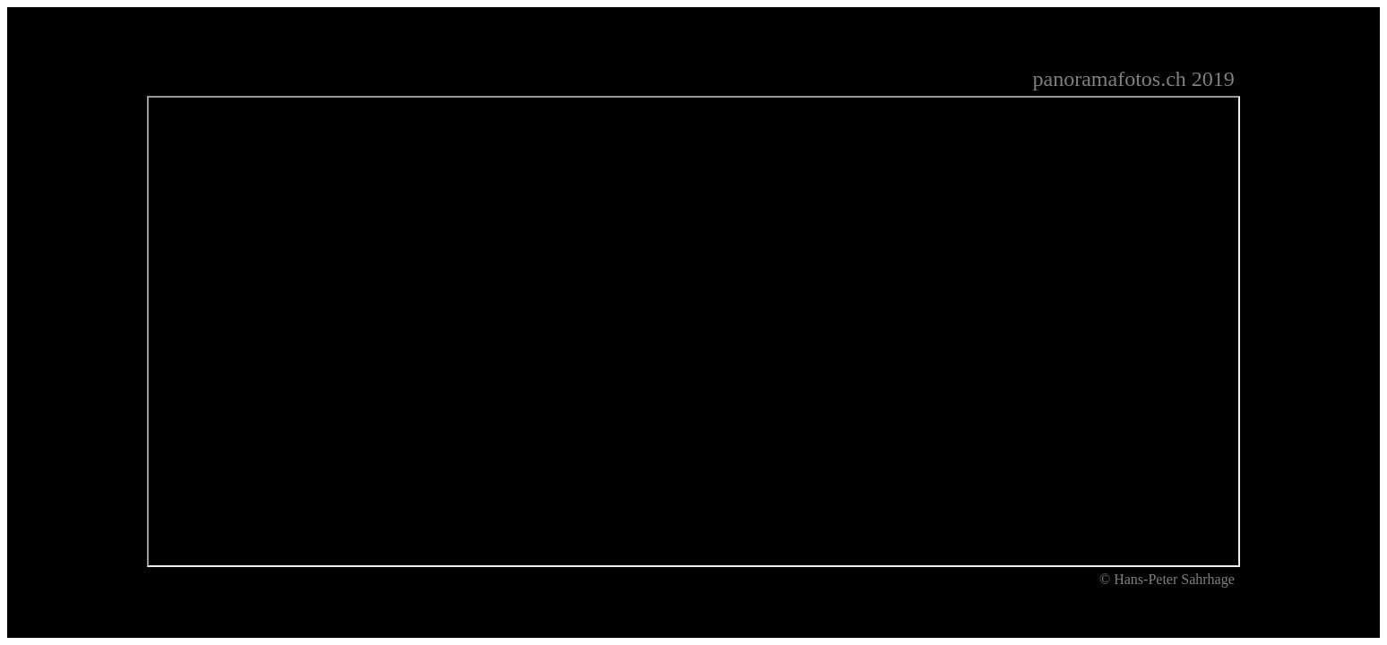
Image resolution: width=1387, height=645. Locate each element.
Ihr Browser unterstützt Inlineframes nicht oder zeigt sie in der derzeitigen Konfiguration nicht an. (693, 331)
